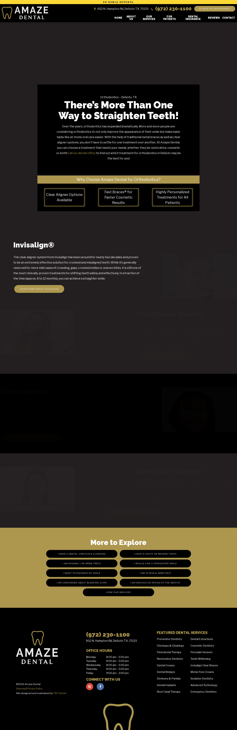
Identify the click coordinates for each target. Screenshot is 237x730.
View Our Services (118, 592)
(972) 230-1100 (171, 9)
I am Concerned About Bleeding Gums (81, 582)
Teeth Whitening (200, 658)
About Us (131, 17)
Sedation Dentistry (201, 678)
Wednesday (93, 665)
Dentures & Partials (169, 678)
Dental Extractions (201, 639)
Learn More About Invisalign (39, 289)
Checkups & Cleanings (170, 645)
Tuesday (91, 661)
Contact (228, 17)
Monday (91, 657)
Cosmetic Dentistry (202, 645)
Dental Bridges (166, 672)
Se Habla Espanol (118, 2)
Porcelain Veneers (201, 652)
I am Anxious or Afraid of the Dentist (155, 582)
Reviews (214, 17)
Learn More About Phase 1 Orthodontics (33, 438)
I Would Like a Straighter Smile (155, 563)
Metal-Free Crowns (202, 672)
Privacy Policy (35, 688)
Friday (89, 673)
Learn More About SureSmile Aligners (133, 512)
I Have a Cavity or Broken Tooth (155, 554)
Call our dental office (82, 153)
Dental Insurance (193, 17)
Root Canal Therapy (169, 691)
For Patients (169, 17)
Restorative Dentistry (170, 658)
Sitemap (21, 688)
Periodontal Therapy (169, 652)
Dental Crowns (166, 665)
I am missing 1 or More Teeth (82, 563)
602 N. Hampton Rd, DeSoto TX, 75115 (111, 640)
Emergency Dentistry (203, 691)
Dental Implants (166, 685)
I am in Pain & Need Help (155, 573)
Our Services (149, 17)
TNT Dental (59, 693)
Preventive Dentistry (169, 639)
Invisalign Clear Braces (204, 665)
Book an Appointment (215, 8)
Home (118, 17)
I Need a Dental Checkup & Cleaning (82, 554)
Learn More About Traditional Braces (159, 355)
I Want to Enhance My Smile (82, 573)
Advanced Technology (203, 685)
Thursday (91, 669)
